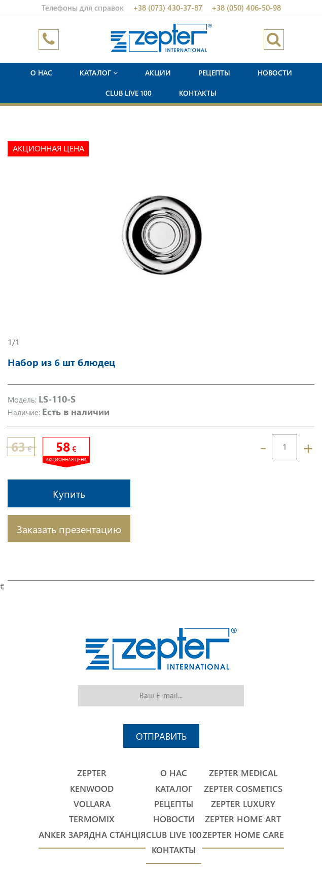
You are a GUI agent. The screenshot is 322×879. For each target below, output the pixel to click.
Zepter (91, 773)
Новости (275, 72)
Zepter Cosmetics (243, 788)
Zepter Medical (243, 773)
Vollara (92, 804)
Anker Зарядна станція (92, 835)
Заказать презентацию (69, 529)
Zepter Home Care (243, 835)
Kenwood (92, 788)
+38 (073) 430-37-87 (167, 8)
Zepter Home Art (243, 819)
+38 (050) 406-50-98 (246, 8)
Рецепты (214, 72)
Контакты (198, 93)
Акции (158, 72)
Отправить (161, 736)
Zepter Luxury (243, 804)
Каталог (99, 72)
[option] (161, 235)
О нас (41, 72)
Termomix (92, 819)
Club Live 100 (128, 93)
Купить (69, 493)
